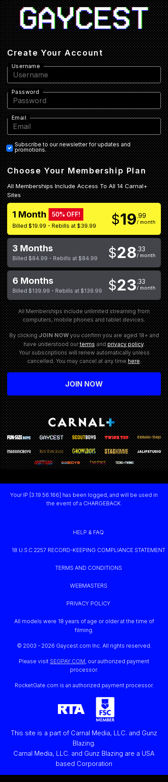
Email (19, 117)
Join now (84, 383)
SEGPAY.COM (67, 661)
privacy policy (125, 344)
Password (25, 92)
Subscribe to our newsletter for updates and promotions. (73, 147)
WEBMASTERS (88, 585)
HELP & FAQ (88, 532)
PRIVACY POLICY (88, 603)
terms (87, 344)
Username (26, 66)
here (134, 361)
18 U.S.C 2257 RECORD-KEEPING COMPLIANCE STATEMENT (88, 550)
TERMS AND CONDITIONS (88, 567)
